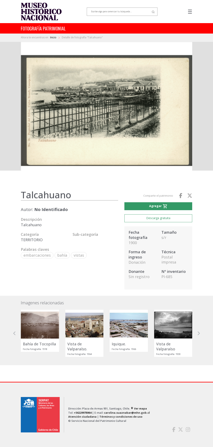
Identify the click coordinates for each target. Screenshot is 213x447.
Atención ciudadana (82, 416)
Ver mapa (139, 408)
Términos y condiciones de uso (120, 416)
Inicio (53, 37)
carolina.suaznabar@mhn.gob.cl (127, 413)
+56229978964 (83, 413)
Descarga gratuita (158, 218)
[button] (14, 333)
